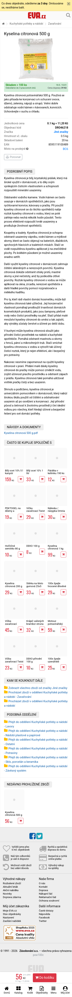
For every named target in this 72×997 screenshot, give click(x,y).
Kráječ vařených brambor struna (35, 622)
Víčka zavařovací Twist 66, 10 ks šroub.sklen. (14, 662)
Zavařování (54, 23)
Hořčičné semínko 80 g (12, 547)
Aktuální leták (10, 887)
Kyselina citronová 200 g (13, 584)
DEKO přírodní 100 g (34, 660)
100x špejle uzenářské (54, 660)
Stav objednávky (12, 914)
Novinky (7, 893)
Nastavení (8, 917)
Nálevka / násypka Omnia (56, 509)
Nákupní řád (45, 893)
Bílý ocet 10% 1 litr (34, 472)
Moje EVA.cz (10, 910)
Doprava (43, 890)
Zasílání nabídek (12, 921)
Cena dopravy (57, 88)
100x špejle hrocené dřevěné (57, 584)
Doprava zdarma (12, 897)
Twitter (43, 921)
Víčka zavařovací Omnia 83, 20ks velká (13, 625)
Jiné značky (61, 131)
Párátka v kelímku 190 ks (56, 472)
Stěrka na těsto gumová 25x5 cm (34, 586)
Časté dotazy (46, 910)
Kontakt (43, 887)
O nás (42, 883)
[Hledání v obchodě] (68, 15)
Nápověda (44, 914)
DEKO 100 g (33, 545)
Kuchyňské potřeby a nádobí (26, 23)
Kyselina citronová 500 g (13, 813)
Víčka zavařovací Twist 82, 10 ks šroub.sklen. (35, 512)
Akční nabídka (10, 890)
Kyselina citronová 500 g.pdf (21, 433)
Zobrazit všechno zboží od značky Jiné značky (37, 688)
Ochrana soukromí (49, 900)
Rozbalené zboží (12, 883)
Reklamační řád (47, 897)
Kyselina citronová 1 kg (55, 547)
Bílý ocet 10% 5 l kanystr (14, 472)
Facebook (44, 917)
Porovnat (13, 157)
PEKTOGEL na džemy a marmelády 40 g (14, 511)
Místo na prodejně (36, 149)
